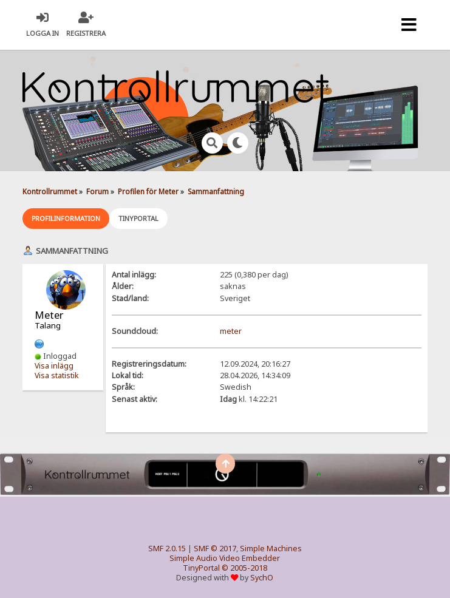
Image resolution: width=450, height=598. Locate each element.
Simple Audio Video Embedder (224, 558)
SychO (261, 578)
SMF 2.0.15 (167, 548)
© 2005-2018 (244, 568)
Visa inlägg (54, 366)
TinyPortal (201, 568)
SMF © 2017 (215, 548)
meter (231, 331)
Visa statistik (57, 375)
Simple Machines (271, 548)
